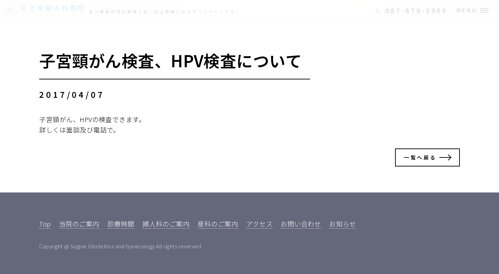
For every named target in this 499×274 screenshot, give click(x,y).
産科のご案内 (218, 223)
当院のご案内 (79, 223)
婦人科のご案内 (166, 223)
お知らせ (342, 223)
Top (45, 223)
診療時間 (120, 223)
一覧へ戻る (420, 157)
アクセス (259, 223)
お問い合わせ (301, 223)
